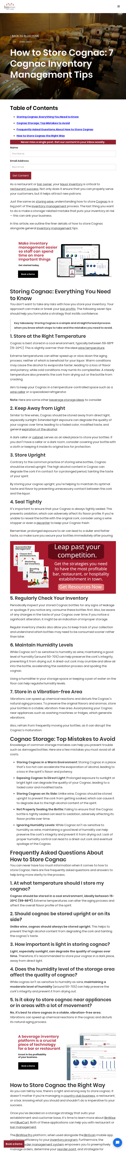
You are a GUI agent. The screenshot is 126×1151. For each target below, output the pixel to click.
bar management (23, 1127)
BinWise (109, 1118)
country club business (79, 1096)
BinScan (90, 1135)
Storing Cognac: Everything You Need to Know (48, 117)
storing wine (44, 201)
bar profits (68, 309)
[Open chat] (117, 1142)
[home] (9, 6)
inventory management (49, 206)
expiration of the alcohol (39, 429)
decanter (43, 523)
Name (14, 147)
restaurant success (24, 189)
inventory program (64, 1140)
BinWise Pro (24, 1135)
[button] (119, 6)
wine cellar (17, 392)
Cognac (102, 201)
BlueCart (22, 1122)
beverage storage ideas (66, 400)
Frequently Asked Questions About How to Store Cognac (55, 129)
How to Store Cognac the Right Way (41, 136)
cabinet (37, 437)
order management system (43, 1144)
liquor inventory (71, 184)
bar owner (44, 184)
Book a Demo (14, 1144)
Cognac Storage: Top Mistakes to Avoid (43, 123)
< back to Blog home (24, 36)
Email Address (19, 161)
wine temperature (91, 348)
